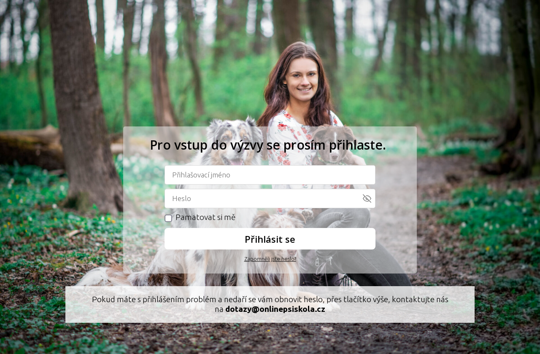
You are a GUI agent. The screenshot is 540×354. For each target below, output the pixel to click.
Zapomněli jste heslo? (270, 259)
